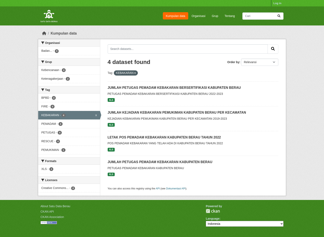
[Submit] (279, 16)
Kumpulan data (175, 16)
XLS (111, 100)
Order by (233, 62)
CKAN (213, 211)
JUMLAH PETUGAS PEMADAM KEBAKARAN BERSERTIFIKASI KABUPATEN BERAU (174, 87)
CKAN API (47, 211)
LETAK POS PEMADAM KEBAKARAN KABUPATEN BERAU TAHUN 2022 (164, 137)
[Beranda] (44, 33)
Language (212, 218)
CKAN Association (52, 217)
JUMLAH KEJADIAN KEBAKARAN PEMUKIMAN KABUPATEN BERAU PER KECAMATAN (177, 112)
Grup (215, 16)
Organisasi (198, 16)
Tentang (230, 16)
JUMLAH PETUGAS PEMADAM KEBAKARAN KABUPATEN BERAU (160, 162)
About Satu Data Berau (55, 206)
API (158, 188)
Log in (277, 3)
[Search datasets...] (263, 16)
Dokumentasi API (176, 188)
